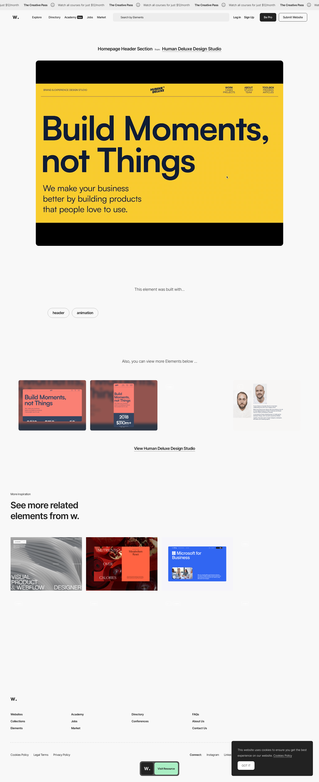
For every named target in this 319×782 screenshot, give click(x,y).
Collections (18, 721)
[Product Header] (197, 564)
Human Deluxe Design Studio (191, 49)
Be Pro (268, 17)
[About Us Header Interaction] (46, 623)
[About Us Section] (267, 405)
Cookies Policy (20, 754)
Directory (54, 17)
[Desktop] (52, 405)
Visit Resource (166, 768)
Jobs (90, 17)
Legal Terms (41, 754)
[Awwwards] (16, 17)
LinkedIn (229, 754)
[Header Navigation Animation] (272, 564)
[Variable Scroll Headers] (197, 623)
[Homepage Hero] (272, 623)
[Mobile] (124, 405)
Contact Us (199, 728)
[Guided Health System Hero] (121, 564)
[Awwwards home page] (147, 768)
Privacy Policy (61, 754)
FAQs (195, 714)
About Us (198, 721)
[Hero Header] (46, 564)
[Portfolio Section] (195, 405)
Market (101, 17)
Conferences (140, 721)
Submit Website (293, 17)
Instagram (213, 754)
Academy (73, 17)
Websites (17, 714)
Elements (17, 728)
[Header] (121, 623)
